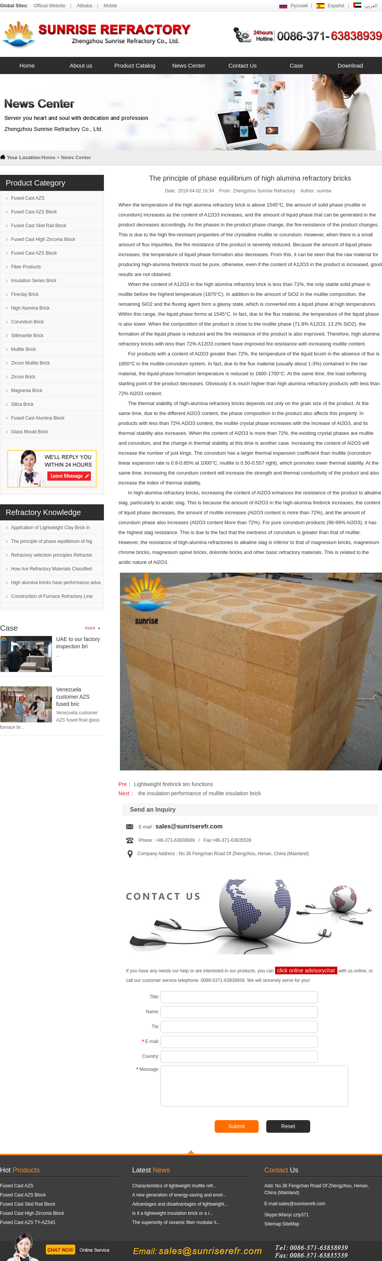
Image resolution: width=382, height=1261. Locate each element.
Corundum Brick (27, 322)
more (90, 628)
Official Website (49, 5)
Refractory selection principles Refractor (51, 555)
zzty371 (301, 1214)
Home (27, 65)
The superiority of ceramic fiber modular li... (176, 1222)
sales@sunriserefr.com (189, 826)
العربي (371, 5)
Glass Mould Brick (29, 431)
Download (350, 65)
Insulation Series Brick (34, 280)
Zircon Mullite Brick (30, 363)
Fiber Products (26, 267)
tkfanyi (285, 1214)
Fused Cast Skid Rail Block (38, 225)
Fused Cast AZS (27, 198)
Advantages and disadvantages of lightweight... (180, 1204)
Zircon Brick (23, 376)
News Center (189, 65)
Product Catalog (134, 65)
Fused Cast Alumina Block (38, 418)
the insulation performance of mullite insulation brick (199, 793)
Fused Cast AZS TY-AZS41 (27, 1222)
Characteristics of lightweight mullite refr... (174, 1185)
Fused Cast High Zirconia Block (43, 239)
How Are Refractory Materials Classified (51, 569)
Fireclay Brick (25, 294)
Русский (299, 5)
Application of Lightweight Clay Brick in (50, 527)
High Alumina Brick (30, 308)
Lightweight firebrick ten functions (173, 784)
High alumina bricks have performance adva (55, 582)
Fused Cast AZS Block (34, 212)
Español (336, 5)
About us (81, 65)
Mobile (110, 5)
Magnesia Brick (26, 390)
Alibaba (84, 5)
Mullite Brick (23, 349)
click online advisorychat (306, 970)
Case (296, 65)
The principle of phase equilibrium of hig (51, 541)
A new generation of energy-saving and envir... (179, 1195)
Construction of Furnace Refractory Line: (52, 596)
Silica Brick (22, 404)
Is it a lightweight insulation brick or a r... (172, 1213)
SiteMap (290, 1224)
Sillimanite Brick (27, 335)
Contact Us (242, 65)
